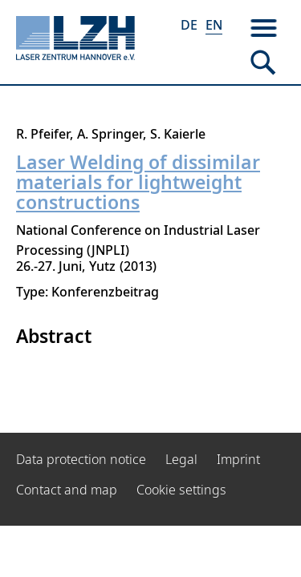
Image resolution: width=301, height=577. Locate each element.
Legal (181, 459)
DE (189, 25)
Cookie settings (181, 489)
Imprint (238, 459)
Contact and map (66, 489)
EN (213, 25)
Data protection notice (81, 459)
